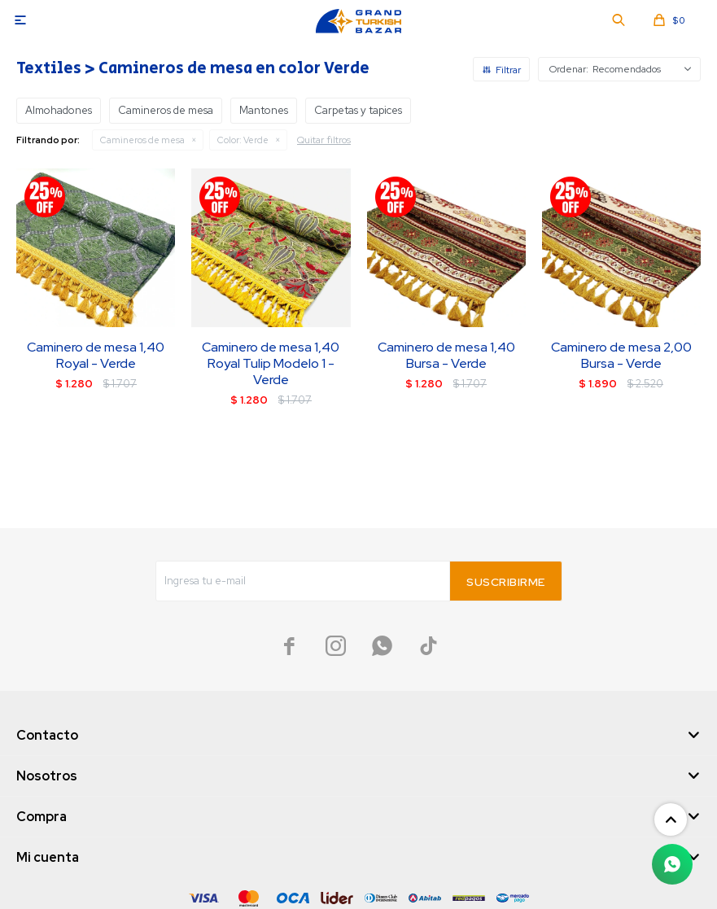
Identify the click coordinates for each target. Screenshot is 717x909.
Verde (243, 140)
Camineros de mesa (142, 140)
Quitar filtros (324, 139)
